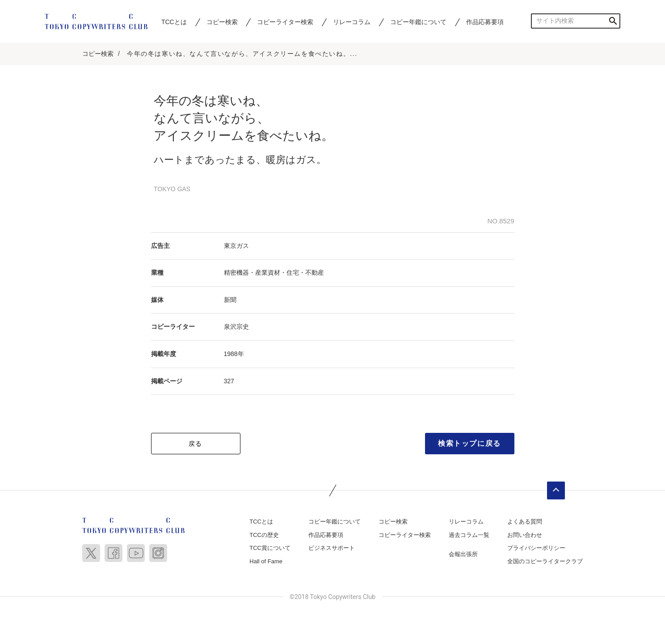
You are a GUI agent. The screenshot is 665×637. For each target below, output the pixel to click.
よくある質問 (524, 521)
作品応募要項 (485, 21)
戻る (195, 443)
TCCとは (174, 21)
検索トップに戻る (469, 443)
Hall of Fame (265, 561)
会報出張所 (463, 554)
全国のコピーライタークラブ (545, 561)
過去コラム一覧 (469, 535)
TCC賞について (269, 548)
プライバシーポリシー (536, 548)
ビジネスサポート (331, 548)
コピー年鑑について (418, 21)
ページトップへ (556, 490)
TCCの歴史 (264, 535)
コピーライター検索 (285, 21)
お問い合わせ (524, 535)
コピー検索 (222, 21)
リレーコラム (351, 21)
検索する (613, 20)
